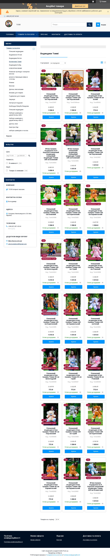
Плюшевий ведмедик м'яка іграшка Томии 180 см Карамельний (73, 485)
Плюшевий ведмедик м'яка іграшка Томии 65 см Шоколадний (51, 376)
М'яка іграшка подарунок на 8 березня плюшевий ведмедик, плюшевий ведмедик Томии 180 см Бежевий (51, 154)
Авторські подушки (16, 103)
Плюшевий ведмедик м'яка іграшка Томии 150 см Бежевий (50, 211)
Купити (51, 117)
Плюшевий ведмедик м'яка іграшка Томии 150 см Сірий (73, 430)
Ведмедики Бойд (15, 65)
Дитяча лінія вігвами (16, 89)
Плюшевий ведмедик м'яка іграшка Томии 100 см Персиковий (95, 151)
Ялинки (11, 82)
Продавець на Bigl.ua (55, 553)
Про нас (44, 34)
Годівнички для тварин (17, 96)
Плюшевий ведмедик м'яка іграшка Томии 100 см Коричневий (50, 321)
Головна (10, 34)
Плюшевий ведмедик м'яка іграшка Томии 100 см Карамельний (73, 321)
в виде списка (105, 63)
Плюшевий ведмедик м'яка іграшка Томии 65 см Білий (95, 96)
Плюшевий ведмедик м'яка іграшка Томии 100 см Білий (95, 321)
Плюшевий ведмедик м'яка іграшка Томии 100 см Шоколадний (50, 266)
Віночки (11, 86)
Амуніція (12, 99)
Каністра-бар (13, 127)
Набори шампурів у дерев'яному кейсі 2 (16, 119)
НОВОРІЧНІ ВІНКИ (15, 68)
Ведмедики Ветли (15, 58)
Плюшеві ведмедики (16, 51)
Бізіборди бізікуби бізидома (19, 106)
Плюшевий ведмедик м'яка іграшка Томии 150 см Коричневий (73, 211)
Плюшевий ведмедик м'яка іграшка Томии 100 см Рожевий (95, 266)
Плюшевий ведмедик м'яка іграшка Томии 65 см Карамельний (51, 485)
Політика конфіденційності (13, 542)
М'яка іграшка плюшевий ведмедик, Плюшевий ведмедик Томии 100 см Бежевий (73, 153)
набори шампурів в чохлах (18, 130)
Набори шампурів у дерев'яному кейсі (16, 114)
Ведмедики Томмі (15, 61)
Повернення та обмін (15, 40)
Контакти (56, 34)
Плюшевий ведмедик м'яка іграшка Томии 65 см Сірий (73, 376)
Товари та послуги (26, 34)
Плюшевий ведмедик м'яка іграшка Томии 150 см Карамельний (95, 211)
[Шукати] (89, 24)
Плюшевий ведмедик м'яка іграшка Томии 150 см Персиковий (50, 96)
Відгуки (9, 136)
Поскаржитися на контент (54, 555)
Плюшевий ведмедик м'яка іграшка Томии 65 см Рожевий (95, 376)
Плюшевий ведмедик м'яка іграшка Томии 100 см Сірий (73, 266)
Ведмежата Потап (15, 55)
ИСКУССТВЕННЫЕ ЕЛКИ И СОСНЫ (18, 78)
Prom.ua (65, 551)
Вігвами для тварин (16, 93)
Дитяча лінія (13, 124)
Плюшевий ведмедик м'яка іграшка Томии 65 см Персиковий (51, 430)
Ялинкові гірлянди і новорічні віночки (19, 73)
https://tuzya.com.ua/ (15, 241)
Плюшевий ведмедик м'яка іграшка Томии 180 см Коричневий (95, 430)
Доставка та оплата (73, 34)
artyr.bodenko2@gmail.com (17, 244)
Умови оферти (35, 540)
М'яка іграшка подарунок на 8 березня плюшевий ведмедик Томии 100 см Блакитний (95, 486)
